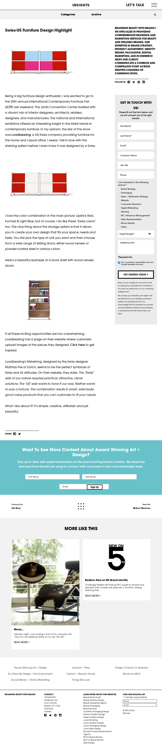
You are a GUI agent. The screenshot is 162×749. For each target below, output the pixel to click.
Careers (47, 712)
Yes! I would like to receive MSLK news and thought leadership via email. (137, 263)
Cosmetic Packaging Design (96, 712)
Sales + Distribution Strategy (134, 196)
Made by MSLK (131, 674)
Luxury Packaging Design (94, 726)
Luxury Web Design (92, 729)
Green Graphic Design (93, 718)
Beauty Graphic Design (93, 701)
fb (129, 82)
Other (124, 227)
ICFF (9, 107)
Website (125, 200)
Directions (48, 709)
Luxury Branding (90, 721)
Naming (125, 212)
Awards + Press (81, 668)
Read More (21, 641)
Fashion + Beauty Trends (81, 674)
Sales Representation (131, 219)
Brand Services (90, 709)
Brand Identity (128, 223)
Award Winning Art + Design (30, 668)
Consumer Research (131, 204)
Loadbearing (21, 135)
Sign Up (107, 486)
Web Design (88, 743)
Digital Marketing (129, 208)
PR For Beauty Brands (92, 738)
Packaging (126, 193)
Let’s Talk (135, 5)
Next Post (141, 506)
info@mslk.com (51, 701)
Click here (77, 345)
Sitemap (126, 714)
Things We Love (81, 680)
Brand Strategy (128, 189)
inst (143, 82)
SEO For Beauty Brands (93, 741)
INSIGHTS (81, 5)
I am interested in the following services (133, 183)
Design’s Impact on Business (131, 668)
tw (133, 82)
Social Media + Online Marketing (30, 680)
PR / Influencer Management (135, 215)
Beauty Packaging (91, 706)
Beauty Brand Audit (92, 698)
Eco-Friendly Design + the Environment (30, 674)
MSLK (16, 5)
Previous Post (17, 506)
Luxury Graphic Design (93, 723)
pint (138, 82)
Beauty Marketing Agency (95, 704)
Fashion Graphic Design (94, 715)
